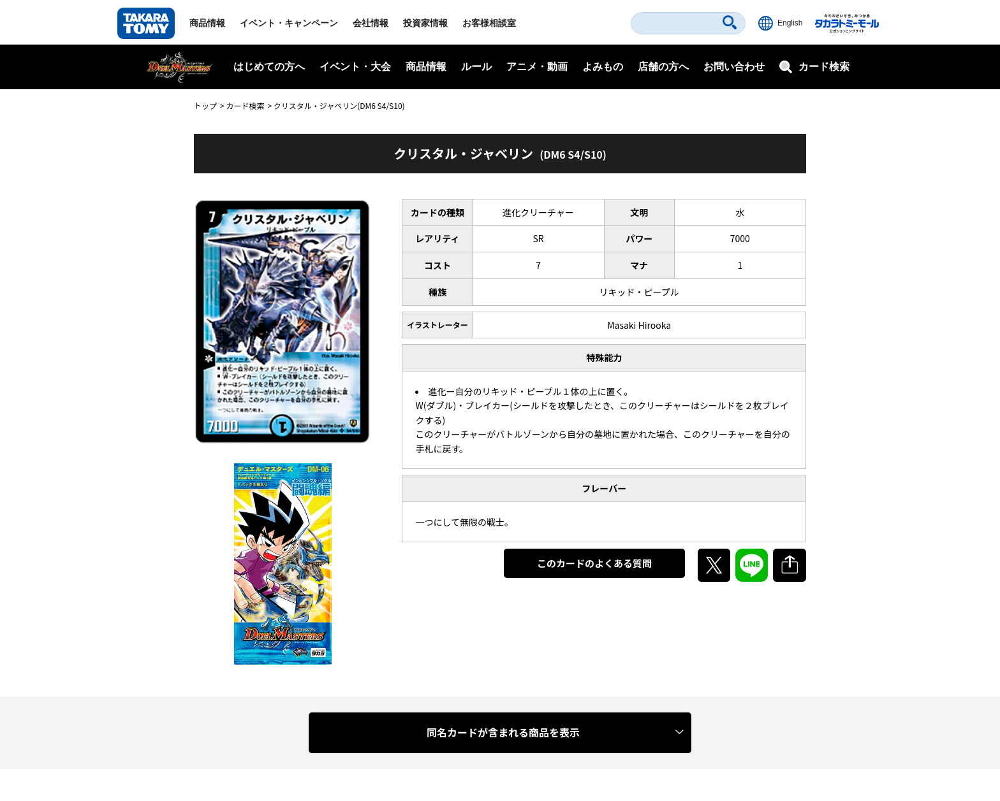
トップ (205, 105)
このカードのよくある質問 (594, 563)
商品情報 (207, 23)
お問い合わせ (734, 66)
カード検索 (245, 105)
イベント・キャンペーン (289, 23)
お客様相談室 (489, 23)
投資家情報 (425, 23)
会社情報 (370, 23)
